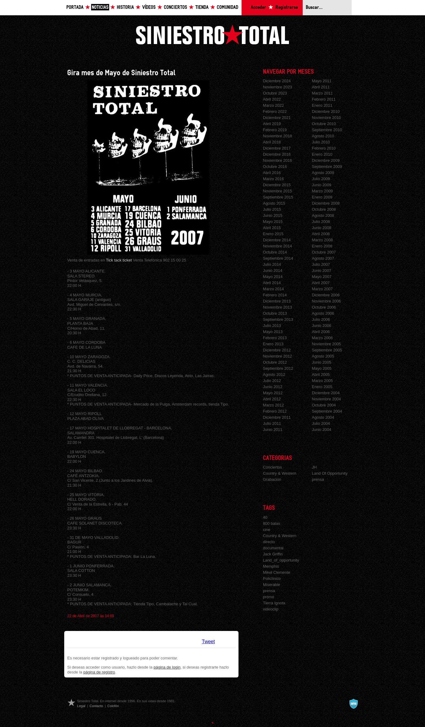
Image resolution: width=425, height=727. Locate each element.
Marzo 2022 (273, 105)
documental (273, 548)
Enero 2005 (322, 386)
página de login (166, 667)
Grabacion (272, 479)
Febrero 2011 (324, 99)
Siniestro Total (212, 34)
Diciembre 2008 (326, 203)
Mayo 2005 (321, 368)
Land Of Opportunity (330, 473)
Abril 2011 (321, 87)
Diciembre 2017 (277, 148)
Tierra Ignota (274, 603)
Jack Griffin (273, 554)
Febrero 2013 (275, 338)
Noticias (100, 7)
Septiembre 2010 (327, 130)
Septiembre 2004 (327, 411)
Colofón (113, 706)
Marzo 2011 (322, 93)
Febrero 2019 (275, 130)
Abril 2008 (321, 234)
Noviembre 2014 (277, 246)
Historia (125, 7)
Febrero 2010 (324, 148)
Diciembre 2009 (326, 160)
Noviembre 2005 (326, 344)
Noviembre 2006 (326, 301)
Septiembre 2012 (278, 368)
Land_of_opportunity (281, 560)
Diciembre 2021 (277, 117)
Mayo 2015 (273, 221)
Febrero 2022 (275, 111)
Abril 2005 (321, 374)
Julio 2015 (272, 209)
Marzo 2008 (322, 240)
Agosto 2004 (323, 417)
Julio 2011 (272, 423)
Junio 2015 (272, 215)
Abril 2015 (272, 227)
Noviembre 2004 (326, 399)
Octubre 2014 (275, 252)
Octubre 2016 (275, 166)
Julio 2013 (272, 325)
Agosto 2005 (323, 356)
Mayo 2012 (273, 393)
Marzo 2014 (273, 289)
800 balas (271, 523)
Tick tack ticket (119, 260)
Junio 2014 (272, 270)
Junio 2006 (321, 325)
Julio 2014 (272, 264)
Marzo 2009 (322, 191)
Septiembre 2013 (278, 319)
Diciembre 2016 (277, 154)
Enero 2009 (322, 197)
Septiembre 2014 (278, 258)
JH (314, 467)
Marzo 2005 (322, 380)
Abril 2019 (272, 123)
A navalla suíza (353, 704)
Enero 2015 (273, 234)
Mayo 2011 (321, 81)
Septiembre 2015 (278, 197)
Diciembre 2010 (326, 111)
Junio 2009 (321, 185)
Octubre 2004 (324, 405)
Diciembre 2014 (277, 240)
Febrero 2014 (275, 295)
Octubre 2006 (324, 307)
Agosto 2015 (274, 203)
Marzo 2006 (322, 338)
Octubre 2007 (324, 252)
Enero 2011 (322, 105)
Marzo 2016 (273, 178)
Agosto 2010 (323, 136)
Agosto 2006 (323, 313)
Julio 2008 (321, 221)
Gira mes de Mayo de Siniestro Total (121, 72)
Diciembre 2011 (277, 417)
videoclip (270, 609)
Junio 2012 (272, 386)
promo (268, 597)
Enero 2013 (273, 344)
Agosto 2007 (323, 258)
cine (266, 529)
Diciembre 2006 (326, 295)
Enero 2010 (322, 154)
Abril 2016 (272, 172)
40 (265, 517)
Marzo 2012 (273, 405)
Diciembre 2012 (277, 350)
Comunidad (227, 7)
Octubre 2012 (275, 362)
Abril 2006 (321, 331)
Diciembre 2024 (277, 81)
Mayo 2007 (321, 276)
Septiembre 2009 (327, 166)
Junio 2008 (321, 227)
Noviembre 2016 (277, 160)
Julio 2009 (321, 178)
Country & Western (279, 473)
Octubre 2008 (324, 209)
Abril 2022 (272, 99)
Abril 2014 (272, 282)
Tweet (208, 641)
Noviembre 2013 (277, 307)
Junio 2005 (321, 362)
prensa (318, 479)
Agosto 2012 (274, 374)
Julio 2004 (321, 423)
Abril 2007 (321, 282)
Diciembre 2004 (326, 393)
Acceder (258, 7)
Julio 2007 (321, 264)
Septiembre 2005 (327, 350)
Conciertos (175, 7)
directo (269, 542)
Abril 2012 (272, 399)
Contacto (96, 706)
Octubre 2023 (275, 93)
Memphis (271, 566)
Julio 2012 (272, 380)
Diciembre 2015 (277, 185)
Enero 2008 (322, 246)
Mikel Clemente (276, 572)
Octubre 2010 (324, 123)
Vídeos (149, 7)
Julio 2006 (321, 319)
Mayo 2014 (273, 276)
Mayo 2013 (273, 331)
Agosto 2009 (323, 172)
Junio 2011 (272, 429)
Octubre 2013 (275, 313)
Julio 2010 (321, 142)
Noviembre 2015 (277, 191)
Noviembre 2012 (277, 356)
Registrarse (286, 7)
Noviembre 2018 (277, 136)
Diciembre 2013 (277, 301)
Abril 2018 (272, 142)
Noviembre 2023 (277, 87)
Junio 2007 (321, 270)
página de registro (99, 672)
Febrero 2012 (275, 411)
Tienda (202, 7)
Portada (74, 7)
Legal (81, 706)
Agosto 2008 (323, 215)
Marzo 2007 (322, 289)
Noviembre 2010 (326, 117)
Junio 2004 (321, 429)
